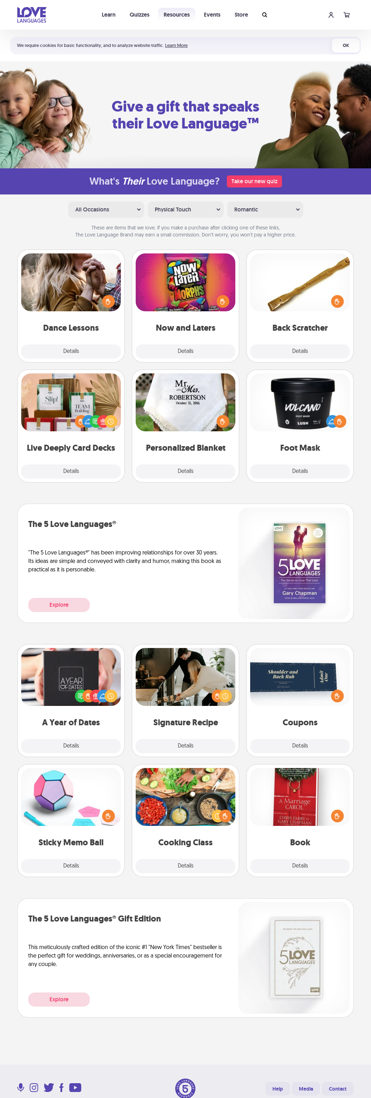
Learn (109, 14)
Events (212, 14)
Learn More (176, 45)
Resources (177, 14)
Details (71, 351)
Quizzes (139, 14)
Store (241, 14)
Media (306, 1089)
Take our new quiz (254, 181)
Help (277, 1089)
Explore (59, 604)
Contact (338, 1089)
